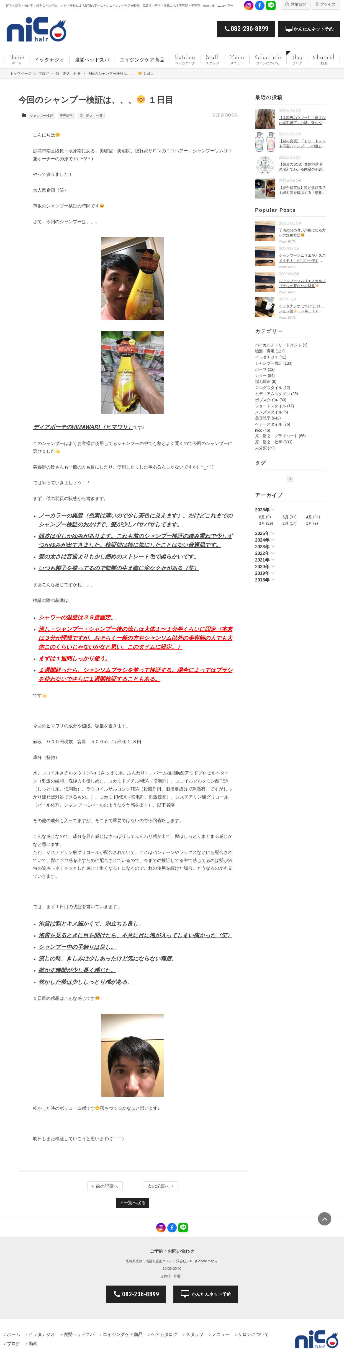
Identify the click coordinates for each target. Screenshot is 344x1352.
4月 (309, 517)
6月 (262, 517)
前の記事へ (105, 1186)
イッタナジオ (266, 357)
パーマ (261, 369)
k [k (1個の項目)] (290, 479)
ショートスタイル (270, 406)
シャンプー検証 (41, 116)
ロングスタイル (268, 387)
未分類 (261, 448)
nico (258, 430)
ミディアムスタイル (272, 394)
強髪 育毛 (264, 351)
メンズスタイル (268, 412)
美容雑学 (66, 116)
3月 (262, 523)
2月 (286, 523)
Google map (205, 1261)
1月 (309, 523)
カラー (261, 375)
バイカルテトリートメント (278, 345)
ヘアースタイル (268, 424)
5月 (286, 517)
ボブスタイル (266, 400)
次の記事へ (160, 1186)
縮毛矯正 (263, 381)
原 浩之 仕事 (91, 116)
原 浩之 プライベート (276, 436)
